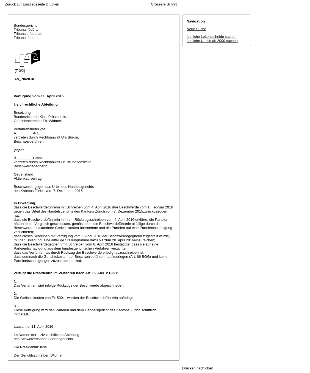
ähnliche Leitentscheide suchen (211, 37)
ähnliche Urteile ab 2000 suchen (212, 41)
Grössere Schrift (164, 4)
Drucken (52, 4)
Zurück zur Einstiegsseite (25, 4)
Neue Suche (196, 29)
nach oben (204, 368)
